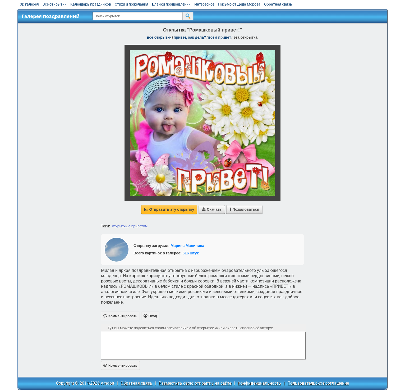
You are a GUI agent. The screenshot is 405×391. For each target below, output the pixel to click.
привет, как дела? (190, 37)
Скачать (212, 209)
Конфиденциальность (259, 383)
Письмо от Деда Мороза (239, 4)
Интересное (204, 4)
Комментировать (120, 365)
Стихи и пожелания (131, 4)
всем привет (219, 37)
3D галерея (29, 4)
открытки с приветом (130, 226)
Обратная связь (278, 4)
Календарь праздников (90, 4)
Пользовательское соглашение (318, 383)
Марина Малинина (187, 246)
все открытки (159, 37)
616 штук (191, 253)
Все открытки (55, 4)
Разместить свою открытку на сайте (195, 383)
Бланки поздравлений (171, 4)
